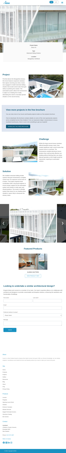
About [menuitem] (4, 384)
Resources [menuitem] (5, 379)
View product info (33, 276)
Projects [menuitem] (5, 374)
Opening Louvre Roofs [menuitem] (8, 402)
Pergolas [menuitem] (5, 399)
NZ (51, 2)
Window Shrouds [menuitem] (7, 409)
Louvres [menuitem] (5, 397)
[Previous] (3, 223)
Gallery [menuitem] (4, 377)
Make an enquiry (7, 438)
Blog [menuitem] (4, 381)
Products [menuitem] (5, 372)
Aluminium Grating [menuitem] (7, 414)
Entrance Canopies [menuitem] (7, 407)
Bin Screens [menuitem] (6, 416)
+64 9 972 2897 (10, 435)
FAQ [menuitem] (4, 386)
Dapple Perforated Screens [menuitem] (9, 412)
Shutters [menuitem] (5, 404)
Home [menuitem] (4, 369)
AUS (56, 2)
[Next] (62, 223)
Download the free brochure (18, 126)
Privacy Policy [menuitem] (6, 389)
